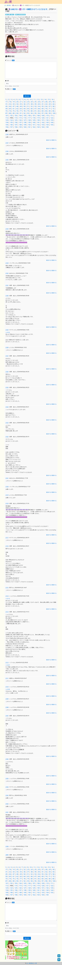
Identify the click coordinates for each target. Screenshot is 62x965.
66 (32, 109)
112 (7, 118)
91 (21, 113)
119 (38, 118)
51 (28, 106)
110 (47, 115)
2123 (7, 422)
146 (11, 125)
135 (11, 122)
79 (28, 111)
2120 (7, 486)
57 (50, 106)
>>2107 (8, 665)
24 (32, 102)
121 (47, 118)
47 (13, 106)
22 (24, 102)
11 (34, 99)
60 (10, 109)
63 (21, 109)
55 (42, 106)
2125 (7, 387)
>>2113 (8, 598)
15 (49, 99)
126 (20, 120)
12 (38, 99)
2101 (7, 812)
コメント (10, 60)
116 (24, 118)
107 (34, 115)
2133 (7, 263)
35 (21, 104)
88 (10, 113)
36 (24, 104)
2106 (7, 759)
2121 (7, 478)
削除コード (10, 89)
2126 (7, 371)
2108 (7, 707)
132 (47, 120)
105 (24, 115)
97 (42, 113)
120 (42, 118)
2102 (7, 804)
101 (7, 115)
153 (42, 125)
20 (17, 102)
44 (53, 104)
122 (51, 118)
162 (34, 127)
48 (17, 106)
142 (42, 122)
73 (6, 111)
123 (7, 120)
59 (6, 109)
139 (29, 122)
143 (47, 122)
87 (6, 113)
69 (42, 109)
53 (35, 106)
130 (38, 120)
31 (6, 104)
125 (15, 120)
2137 (7, 143)
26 (39, 102)
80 (32, 111)
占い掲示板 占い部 (32, 963)
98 (46, 113)
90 (17, 113)
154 (47, 125)
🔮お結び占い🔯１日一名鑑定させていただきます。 (28, 9)
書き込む (27, 96)
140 (34, 122)
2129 (7, 330)
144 (51, 122)
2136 (7, 151)
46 (10, 106)
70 (46, 109)
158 (15, 127)
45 (6, 106)
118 (34, 118)
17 (6, 102)
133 (51, 120)
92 (24, 113)
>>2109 (8, 689)
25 (35, 102)
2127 (7, 356)
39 (35, 104)
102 (11, 115)
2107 (7, 716)
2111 (7, 678)
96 (39, 113)
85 (50, 111)
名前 (7, 80)
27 (42, 102)
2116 (7, 546)
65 (28, 109)
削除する (54, 140)
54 (39, 106)
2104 (7, 787)
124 (11, 120)
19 (13, 102)
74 (10, 111)
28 (46, 102)
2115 (7, 587)
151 (34, 125)
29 (50, 102)
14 (45, 99)
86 (53, 111)
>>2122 (8, 332)
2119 (7, 495)
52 (32, 106)
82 (39, 111)
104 (20, 115)
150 (29, 125)
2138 (7, 134)
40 (39, 104)
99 (50, 113)
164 (42, 127)
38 (32, 104)
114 (15, 118)
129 (34, 120)
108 (38, 115)
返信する (48, 140)
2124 (7, 407)
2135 (7, 160)
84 (46, 111)
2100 (7, 846)
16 (52, 99)
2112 (7, 662)
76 (17, 111)
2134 (7, 229)
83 (42, 111)
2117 (7, 537)
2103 (7, 795)
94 (32, 113)
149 (24, 125)
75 (13, 111)
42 (46, 104)
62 (17, 109)
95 (35, 113)
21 (21, 102)
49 (21, 106)
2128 (7, 347)
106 (29, 115)
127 (24, 120)
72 (53, 109)
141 (38, 122)
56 (46, 106)
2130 (7, 295)
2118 (7, 503)
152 (38, 125)
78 (24, 111)
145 (7, 125)
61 (13, 109)
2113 (7, 612)
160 (24, 127)
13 (41, 99)
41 (42, 104)
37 (28, 104)
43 (50, 104)
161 (29, 127)
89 (13, 113)
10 (31, 99)
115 (20, 118)
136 (15, 122)
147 (15, 125)
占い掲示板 (7, 5)
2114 (7, 596)
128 (29, 120)
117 (29, 118)
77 (21, 111)
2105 (7, 778)
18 (10, 102)
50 (24, 106)
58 (53, 106)
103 (15, 115)
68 (39, 109)
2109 (7, 699)
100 (53, 113)
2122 (7, 436)
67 (35, 109)
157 (11, 127)
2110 (7, 687)
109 (42, 115)
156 (7, 127)
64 (24, 109)
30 (53, 102)
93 (28, 113)
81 (35, 111)
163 (38, 127)
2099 (7, 855)
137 (20, 122)
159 (20, 127)
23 (28, 102)
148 (20, 125)
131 (42, 120)
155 (51, 125)
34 (17, 104)
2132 (7, 273)
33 (13, 104)
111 (51, 115)
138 (24, 122)
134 (7, 122)
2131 (7, 285)
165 (47, 127)
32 (10, 104)
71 (50, 109)
